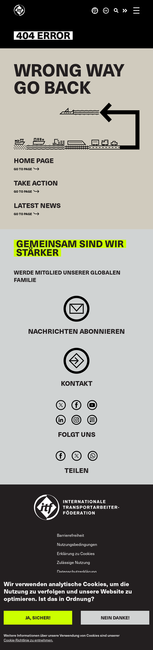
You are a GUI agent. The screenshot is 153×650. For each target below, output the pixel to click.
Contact (76, 363)
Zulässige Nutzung (73, 562)
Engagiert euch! (125, 10)
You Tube (92, 405)
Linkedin (61, 420)
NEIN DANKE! (115, 617)
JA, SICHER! (38, 617)
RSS (92, 420)
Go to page (23, 169)
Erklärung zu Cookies (76, 553)
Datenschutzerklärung (77, 571)
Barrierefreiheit (70, 535)
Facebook (76, 405)
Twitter (61, 405)
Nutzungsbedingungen (77, 544)
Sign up (76, 311)
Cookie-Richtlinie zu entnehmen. (28, 640)
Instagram (76, 420)
